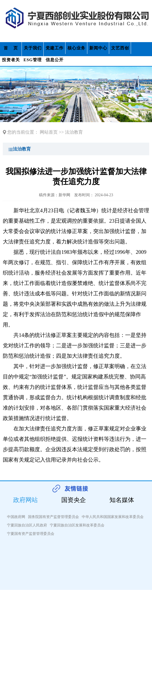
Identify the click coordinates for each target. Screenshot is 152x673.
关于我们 (33, 48)
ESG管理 (33, 60)
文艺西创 (120, 48)
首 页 (11, 48)
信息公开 (55, 60)
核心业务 (76, 48)
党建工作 (55, 48)
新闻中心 (98, 48)
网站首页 (49, 132)
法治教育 (74, 132)
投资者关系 (11, 62)
